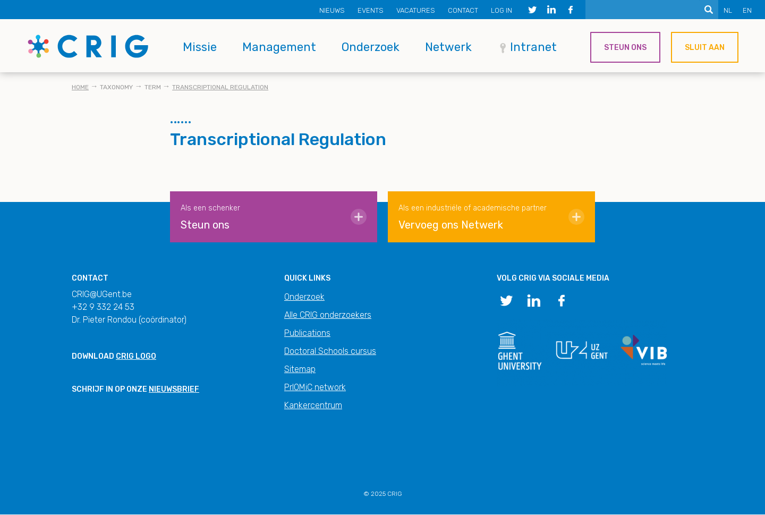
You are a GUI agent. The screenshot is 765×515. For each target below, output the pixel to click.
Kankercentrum (313, 405)
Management (279, 47)
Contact (463, 10)
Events (371, 10)
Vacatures (415, 10)
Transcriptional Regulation (220, 87)
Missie (200, 47)
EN (747, 10)
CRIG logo (136, 356)
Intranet (533, 47)
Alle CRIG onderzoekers (327, 315)
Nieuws (332, 10)
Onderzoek (371, 47)
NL (728, 10)
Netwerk (448, 47)
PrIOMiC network (315, 387)
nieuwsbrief (174, 389)
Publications (307, 333)
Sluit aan (705, 47)
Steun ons (625, 47)
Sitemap (300, 369)
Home (80, 87)
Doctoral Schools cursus (330, 351)
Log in (501, 10)
